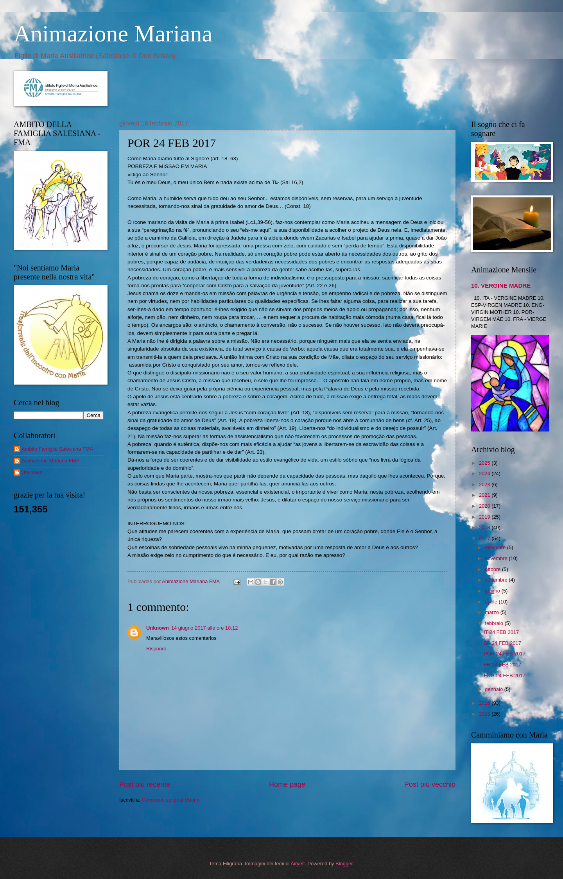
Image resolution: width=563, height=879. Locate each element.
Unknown (157, 628)
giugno (493, 591)
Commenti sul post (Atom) (171, 800)
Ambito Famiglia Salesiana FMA (57, 449)
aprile (491, 602)
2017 (485, 538)
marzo (492, 612)
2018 (485, 527)
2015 (485, 714)
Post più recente (144, 784)
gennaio (494, 689)
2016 (485, 703)
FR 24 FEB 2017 (502, 665)
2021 (485, 495)
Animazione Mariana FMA (50, 461)
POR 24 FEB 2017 (504, 654)
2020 (485, 506)
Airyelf (298, 863)
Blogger (344, 863)
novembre (497, 558)
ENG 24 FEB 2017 (504, 675)
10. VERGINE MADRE (501, 285)
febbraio (494, 623)
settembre (497, 580)
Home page (287, 784)
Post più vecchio (429, 784)
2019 (485, 517)
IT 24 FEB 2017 (501, 632)
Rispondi (156, 649)
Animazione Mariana (113, 34)
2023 (485, 484)
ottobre (493, 569)
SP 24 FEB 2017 (502, 643)
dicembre (496, 547)
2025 (485, 463)
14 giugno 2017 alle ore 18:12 (204, 628)
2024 (485, 473)
